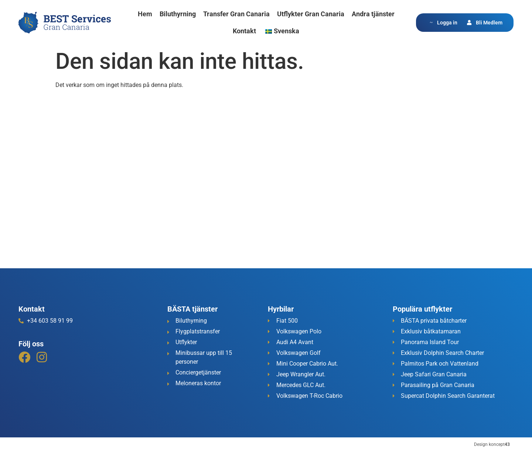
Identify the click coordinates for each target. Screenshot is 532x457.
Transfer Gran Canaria (236, 14)
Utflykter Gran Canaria (310, 14)
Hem (145, 14)
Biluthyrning (178, 14)
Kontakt (244, 31)
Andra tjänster (373, 14)
